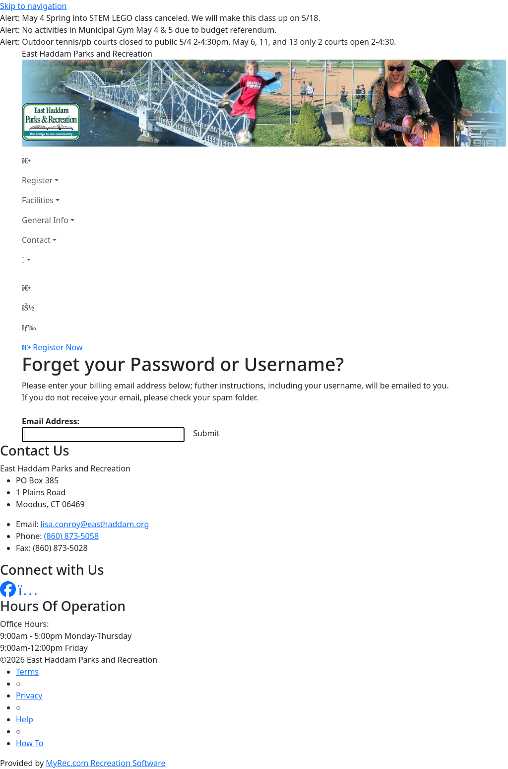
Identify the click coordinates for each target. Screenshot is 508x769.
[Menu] (29, 327)
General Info (45, 220)
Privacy (29, 695)
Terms (27, 671)
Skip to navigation (33, 5)
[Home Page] (48, 160)
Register (37, 180)
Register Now (57, 347)
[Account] (48, 260)
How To (29, 743)
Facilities (38, 200)
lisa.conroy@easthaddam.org (95, 524)
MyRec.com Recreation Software (105, 763)
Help (24, 719)
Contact (36, 239)
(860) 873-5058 (71, 536)
